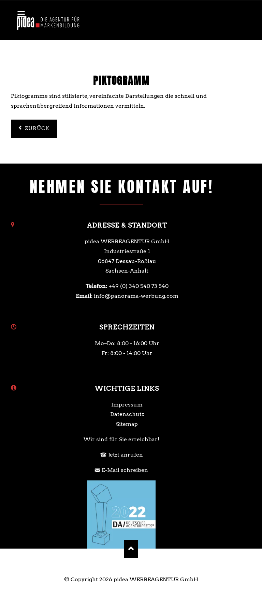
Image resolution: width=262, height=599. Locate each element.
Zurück (37, 128)
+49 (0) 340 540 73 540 (138, 286)
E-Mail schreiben (125, 470)
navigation (21, 14)
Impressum (127, 404)
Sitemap (127, 424)
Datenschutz (127, 414)
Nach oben (131, 549)
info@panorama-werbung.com (136, 296)
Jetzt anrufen (125, 454)
